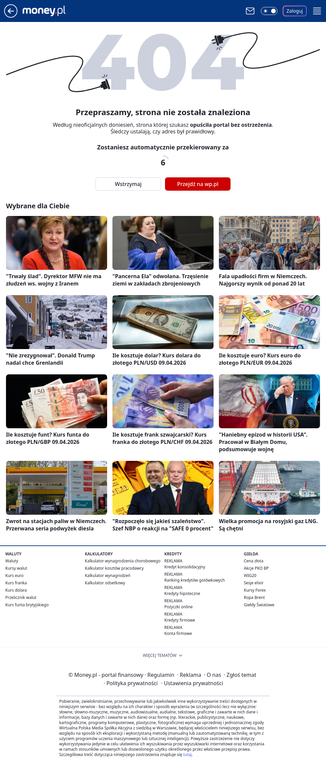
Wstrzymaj (128, 184)
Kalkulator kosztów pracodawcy (114, 568)
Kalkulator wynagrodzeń (107, 575)
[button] (317, 11)
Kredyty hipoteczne (182, 593)
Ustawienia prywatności (192, 683)
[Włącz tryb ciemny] (269, 11)
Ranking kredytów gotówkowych (194, 580)
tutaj (187, 754)
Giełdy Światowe (259, 605)
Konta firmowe (178, 633)
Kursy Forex (255, 590)
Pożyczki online (178, 607)
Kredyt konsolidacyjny (184, 567)
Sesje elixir (253, 583)
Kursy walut (16, 568)
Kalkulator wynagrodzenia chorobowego (122, 561)
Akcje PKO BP (256, 568)
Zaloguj (295, 11)
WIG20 (250, 575)
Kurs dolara (16, 590)
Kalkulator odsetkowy (105, 583)
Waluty (11, 561)
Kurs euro (14, 575)
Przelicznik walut (20, 597)
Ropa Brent (254, 597)
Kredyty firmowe (179, 620)
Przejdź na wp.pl (197, 184)
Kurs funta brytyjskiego (27, 605)
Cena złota (253, 561)
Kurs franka (16, 583)
